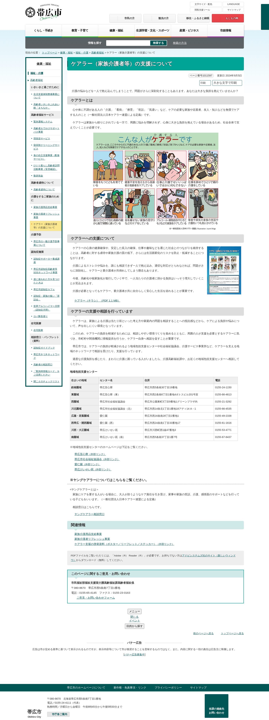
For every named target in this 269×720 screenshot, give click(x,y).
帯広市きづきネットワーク (47, 356)
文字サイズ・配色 (203, 4)
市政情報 (225, 30)
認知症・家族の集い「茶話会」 (47, 298)
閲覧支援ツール (202, 10)
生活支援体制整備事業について (47, 96)
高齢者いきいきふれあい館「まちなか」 (47, 106)
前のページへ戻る (203, 611)
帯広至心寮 (91, 454)
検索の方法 (180, 42)
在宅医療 (38, 330)
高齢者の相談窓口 (43, 364)
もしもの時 (231, 18)
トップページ (49, 52)
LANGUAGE (233, 4)
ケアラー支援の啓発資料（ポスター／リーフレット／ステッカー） (125, 544)
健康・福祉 (116, 30)
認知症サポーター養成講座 (47, 260)
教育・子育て (80, 30)
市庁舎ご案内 (59, 692)
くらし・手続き (43, 30)
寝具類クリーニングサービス (47, 147)
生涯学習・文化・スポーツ (152, 30)
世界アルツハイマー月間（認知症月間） (47, 308)
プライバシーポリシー (168, 665)
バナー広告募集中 (134, 632)
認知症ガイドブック (44, 347)
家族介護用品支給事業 (88, 533)
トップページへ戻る (232, 611)
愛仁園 (89, 464)
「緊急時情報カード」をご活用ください (47, 373)
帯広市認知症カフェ (44, 289)
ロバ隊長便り (41, 316)
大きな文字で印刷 (225, 82)
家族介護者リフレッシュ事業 (92, 538)
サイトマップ (234, 10)
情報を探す (95, 42)
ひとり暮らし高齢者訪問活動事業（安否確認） (47, 167)
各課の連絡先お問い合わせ (216, 688)
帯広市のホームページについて (86, 665)
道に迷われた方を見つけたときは (47, 281)
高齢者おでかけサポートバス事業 (47, 130)
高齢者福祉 (97, 52)
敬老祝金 (38, 175)
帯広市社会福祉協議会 (98, 459)
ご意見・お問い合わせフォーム (96, 597)
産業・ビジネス (189, 30)
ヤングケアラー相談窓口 (89, 514)
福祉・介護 (82, 52)
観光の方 (163, 18)
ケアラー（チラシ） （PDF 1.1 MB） (98, 300)
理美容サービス (42, 138)
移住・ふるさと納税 (197, 18)
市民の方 (129, 18)
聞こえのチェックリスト (47, 381)
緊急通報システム (43, 121)
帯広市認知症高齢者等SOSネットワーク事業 (45, 271)
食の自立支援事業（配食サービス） (47, 157)
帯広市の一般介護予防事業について (47, 243)
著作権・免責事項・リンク (129, 665)
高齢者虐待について (44, 189)
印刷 (203, 83)
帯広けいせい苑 (94, 469)
